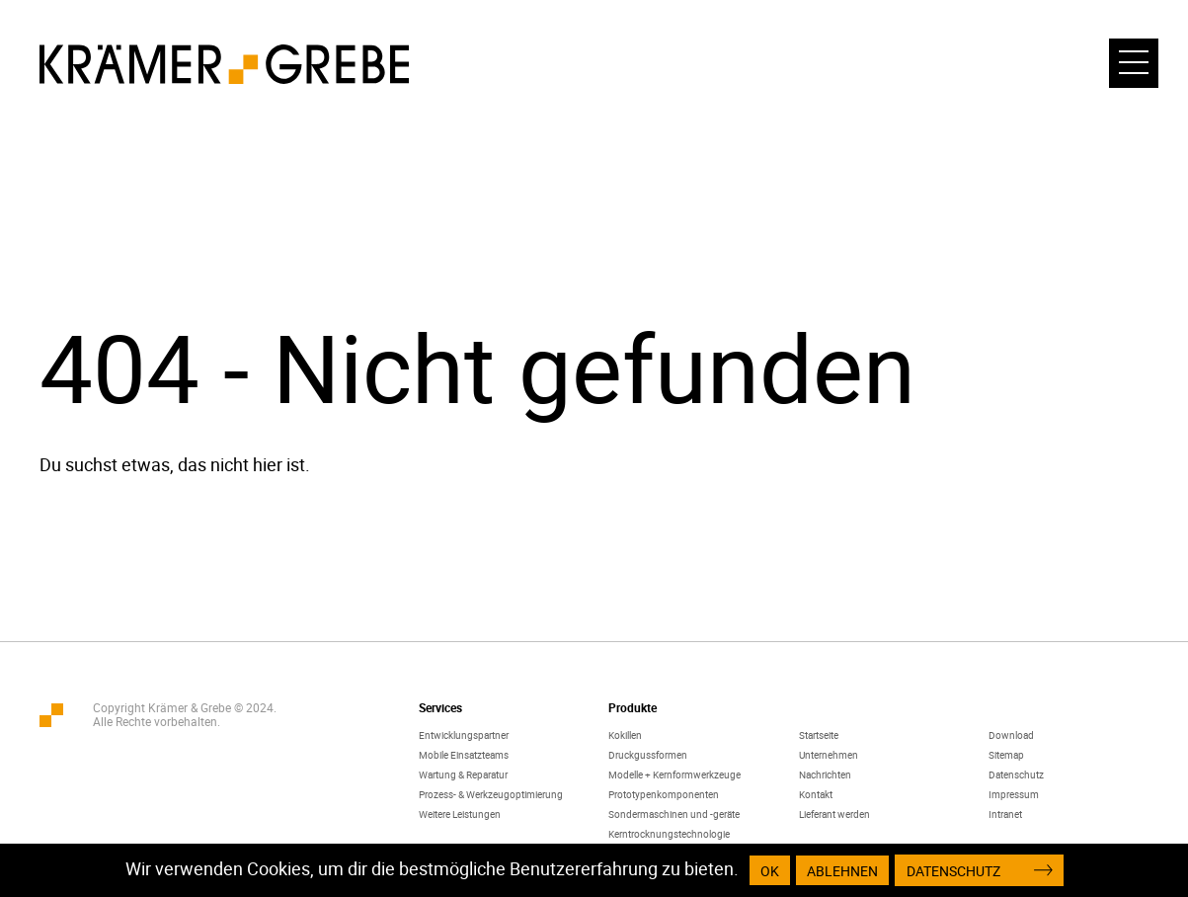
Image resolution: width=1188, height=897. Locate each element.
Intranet (1005, 814)
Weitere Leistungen (460, 814)
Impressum (1014, 794)
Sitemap (1006, 755)
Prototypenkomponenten (663, 794)
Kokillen (625, 735)
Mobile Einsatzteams (464, 755)
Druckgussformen (647, 755)
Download (1011, 735)
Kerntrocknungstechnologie (669, 834)
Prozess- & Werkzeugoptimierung (491, 794)
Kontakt (815, 794)
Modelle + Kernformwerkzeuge (674, 774)
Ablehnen (842, 870)
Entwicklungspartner (464, 735)
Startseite (818, 735)
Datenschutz (1016, 774)
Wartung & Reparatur (463, 774)
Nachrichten (825, 774)
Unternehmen (828, 755)
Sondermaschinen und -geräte (674, 814)
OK (769, 870)
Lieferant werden (834, 814)
